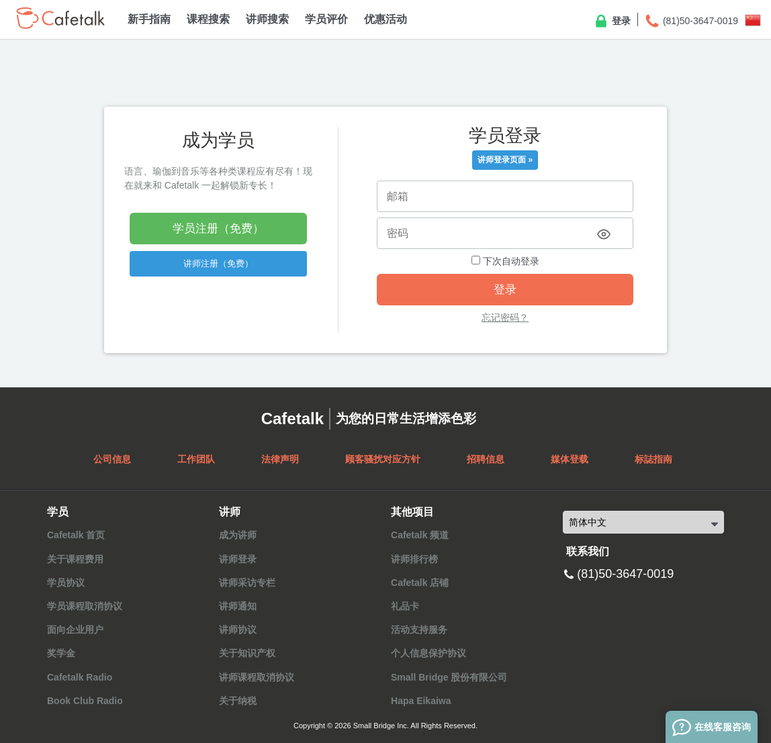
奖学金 (61, 653)
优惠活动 (385, 19)
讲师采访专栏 (247, 582)
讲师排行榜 (414, 559)
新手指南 (149, 19)
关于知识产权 (247, 653)
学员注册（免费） (218, 228)
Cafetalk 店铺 (420, 582)
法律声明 (280, 459)
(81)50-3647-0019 (691, 21)
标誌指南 (653, 459)
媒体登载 (569, 459)
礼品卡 (405, 606)
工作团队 (196, 459)
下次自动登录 (505, 261)
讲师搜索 (267, 19)
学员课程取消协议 (84, 606)
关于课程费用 (75, 559)
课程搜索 (208, 19)
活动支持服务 (419, 629)
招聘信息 (485, 459)
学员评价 (326, 19)
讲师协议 (238, 629)
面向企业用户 (75, 629)
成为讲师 (238, 535)
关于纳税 (238, 700)
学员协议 (66, 582)
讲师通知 (238, 606)
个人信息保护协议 (428, 653)
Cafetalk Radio (79, 677)
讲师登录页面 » (505, 159)
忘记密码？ (505, 317)
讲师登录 (238, 559)
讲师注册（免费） (218, 263)
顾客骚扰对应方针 (382, 459)
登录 (612, 21)
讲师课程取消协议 (256, 677)
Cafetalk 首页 (76, 535)
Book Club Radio (85, 700)
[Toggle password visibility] (603, 234)
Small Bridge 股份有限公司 (449, 677)
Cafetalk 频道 (420, 535)
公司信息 (112, 459)
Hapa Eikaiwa (421, 700)
